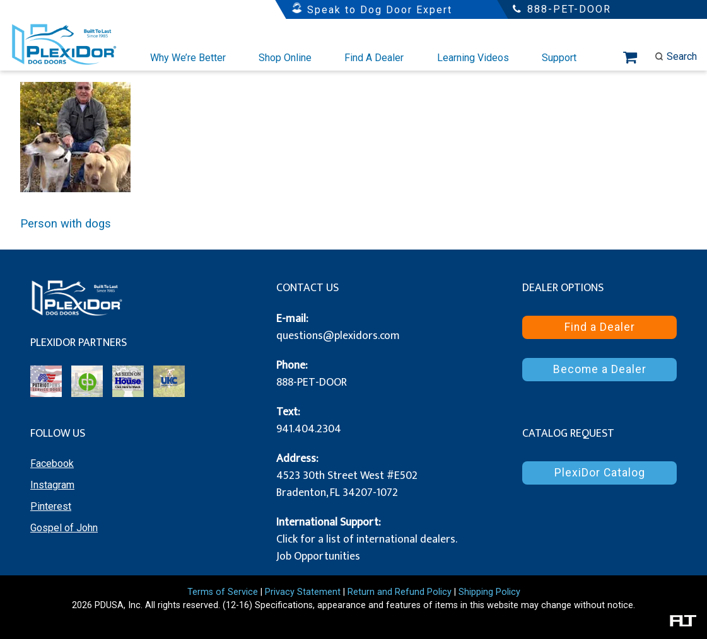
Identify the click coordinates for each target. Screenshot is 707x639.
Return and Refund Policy (400, 592)
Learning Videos (473, 58)
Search (676, 56)
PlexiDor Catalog (599, 472)
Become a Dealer (599, 369)
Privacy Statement (303, 592)
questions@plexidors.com (338, 335)
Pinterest (50, 506)
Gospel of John (64, 528)
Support (559, 58)
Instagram (52, 485)
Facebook (52, 463)
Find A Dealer (374, 58)
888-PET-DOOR (311, 382)
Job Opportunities (318, 556)
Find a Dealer (599, 327)
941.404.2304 (308, 429)
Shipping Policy (489, 592)
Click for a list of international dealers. (366, 539)
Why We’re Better (188, 58)
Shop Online (285, 58)
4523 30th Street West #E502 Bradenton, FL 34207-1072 (347, 484)
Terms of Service (222, 592)
